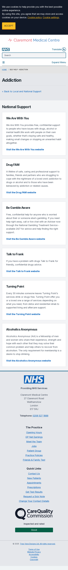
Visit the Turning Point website (23, 314)
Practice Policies (34, 455)
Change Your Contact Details (34, 501)
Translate (59, 49)
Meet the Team (34, 441)
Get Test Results (34, 492)
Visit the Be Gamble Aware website (25, 239)
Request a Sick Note (34, 496)
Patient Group (34, 450)
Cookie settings (51, 17)
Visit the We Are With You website (25, 149)
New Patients (34, 478)
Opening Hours (34, 432)
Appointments (34, 482)
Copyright (34, 559)
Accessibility (34, 554)
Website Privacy (34, 552)
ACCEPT (8, 25)
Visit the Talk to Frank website (23, 271)
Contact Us (34, 473)
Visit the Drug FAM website (21, 192)
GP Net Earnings (34, 437)
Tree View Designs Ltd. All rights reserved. (37, 544)
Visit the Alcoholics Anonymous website (28, 360)
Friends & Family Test (34, 460)
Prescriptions (34, 487)
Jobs (34, 446)
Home (4, 70)
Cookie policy (35, 17)
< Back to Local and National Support (21, 91)
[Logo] (34, 40)
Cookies (34, 557)
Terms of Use (34, 549)
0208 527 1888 (40, 415)
